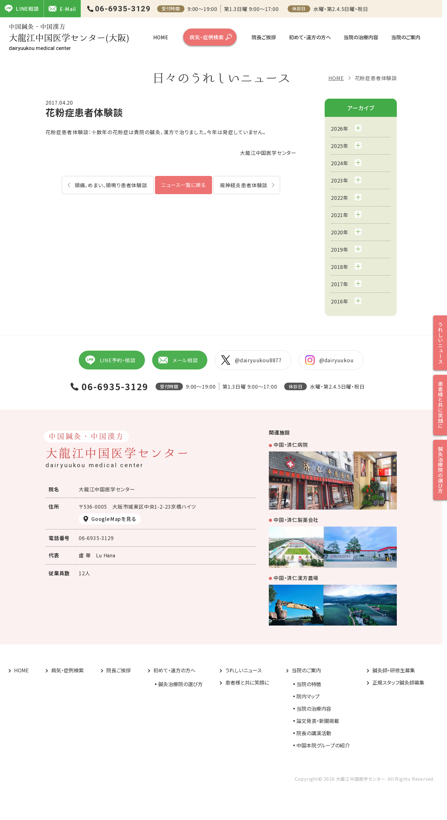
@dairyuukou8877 (251, 360)
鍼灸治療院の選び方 (180, 684)
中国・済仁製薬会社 (296, 519)
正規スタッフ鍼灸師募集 (398, 682)
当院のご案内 (405, 37)
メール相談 (178, 360)
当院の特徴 (308, 684)
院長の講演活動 (313, 733)
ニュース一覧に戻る (183, 185)
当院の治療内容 (360, 37)
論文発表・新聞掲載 (317, 720)
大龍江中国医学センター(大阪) (69, 37)
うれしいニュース (243, 670)
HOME (160, 37)
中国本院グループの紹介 (323, 745)
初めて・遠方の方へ (310, 37)
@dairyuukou (329, 360)
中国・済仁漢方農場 (296, 578)
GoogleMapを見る (113, 518)
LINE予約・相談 (110, 360)
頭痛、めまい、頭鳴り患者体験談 (111, 185)
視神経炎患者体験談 (243, 185)
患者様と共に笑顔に (247, 682)
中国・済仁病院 (291, 444)
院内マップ (308, 696)
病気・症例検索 (206, 37)
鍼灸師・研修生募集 (393, 670)
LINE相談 (22, 8)
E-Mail (62, 9)
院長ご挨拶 (264, 37)
